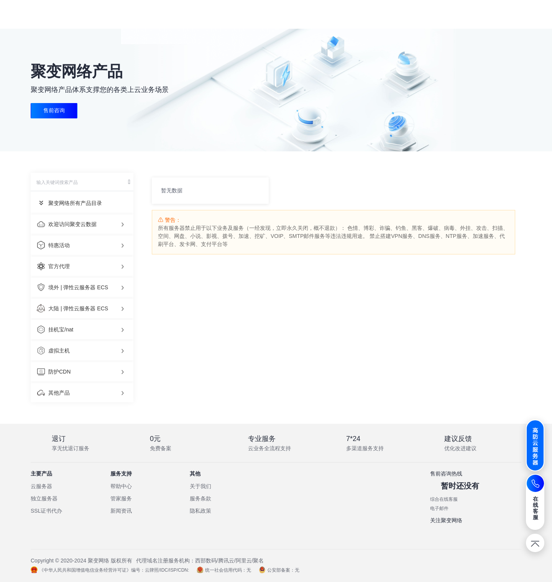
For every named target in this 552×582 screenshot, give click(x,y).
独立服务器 (44, 498)
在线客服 (536, 508)
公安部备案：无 (279, 570)
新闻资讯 (121, 511)
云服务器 (41, 486)
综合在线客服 (444, 499)
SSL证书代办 (46, 511)
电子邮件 (439, 508)
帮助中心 (121, 486)
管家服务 (121, 498)
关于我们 (200, 486)
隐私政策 (200, 511)
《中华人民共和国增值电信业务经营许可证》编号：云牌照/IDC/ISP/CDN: (110, 570)
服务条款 (200, 498)
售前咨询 (54, 111)
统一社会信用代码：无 (224, 570)
